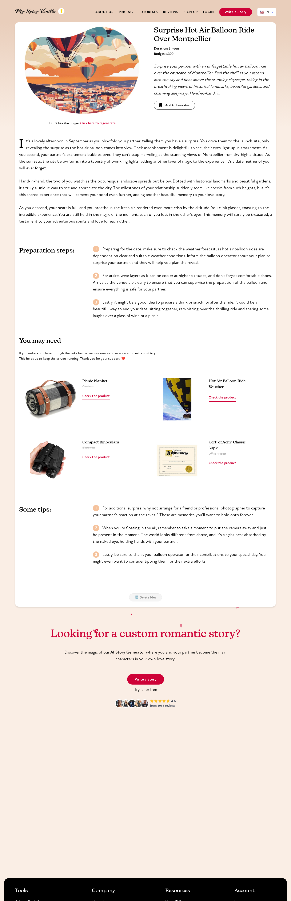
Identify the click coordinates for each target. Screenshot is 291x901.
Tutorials (148, 12)
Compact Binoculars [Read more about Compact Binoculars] (100, 442)
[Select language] (266, 12)
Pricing (126, 12)
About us (104, 12)
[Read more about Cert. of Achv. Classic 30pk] (177, 460)
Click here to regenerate (98, 123)
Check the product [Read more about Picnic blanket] (96, 396)
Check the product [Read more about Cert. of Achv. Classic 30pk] (222, 463)
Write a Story (236, 12)
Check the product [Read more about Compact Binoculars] (96, 457)
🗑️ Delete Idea (145, 597)
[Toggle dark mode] (61, 11)
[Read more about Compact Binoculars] (50, 460)
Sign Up (191, 12)
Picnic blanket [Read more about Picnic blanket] (94, 381)
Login (208, 12)
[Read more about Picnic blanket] (50, 399)
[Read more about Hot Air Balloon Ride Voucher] (177, 399)
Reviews (170, 12)
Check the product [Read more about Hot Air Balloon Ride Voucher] (222, 397)
